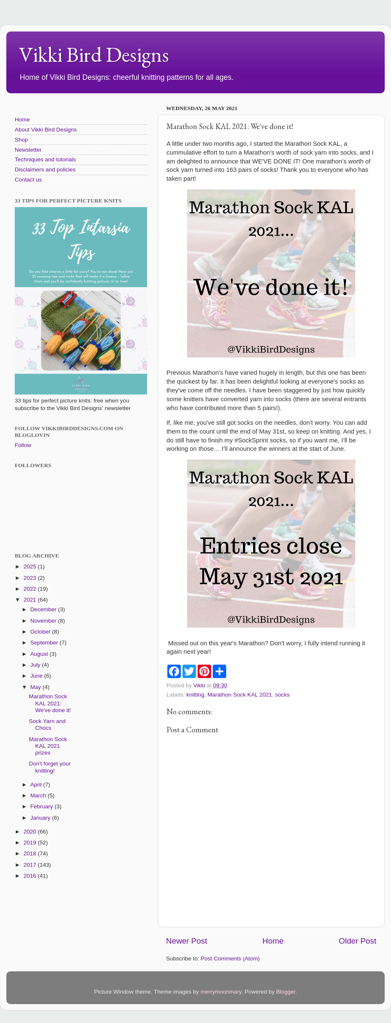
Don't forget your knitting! (50, 766)
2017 (31, 865)
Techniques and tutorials (45, 159)
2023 (31, 578)
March (39, 795)
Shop (21, 140)
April (36, 784)
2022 (31, 589)
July (36, 665)
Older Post (357, 940)
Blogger (286, 992)
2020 (31, 831)
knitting (195, 695)
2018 (31, 853)
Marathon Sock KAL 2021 (240, 695)
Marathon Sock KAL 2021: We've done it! (50, 703)
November (44, 621)
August (40, 654)
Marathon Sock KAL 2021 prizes (48, 746)
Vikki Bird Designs (94, 54)
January (41, 818)
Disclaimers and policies (45, 169)
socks (282, 695)
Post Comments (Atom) (230, 958)
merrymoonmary (221, 992)
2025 (31, 566)
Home (272, 940)
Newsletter (28, 150)
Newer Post (186, 940)
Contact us (28, 179)
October (41, 632)
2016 (31, 876)
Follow (23, 445)
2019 (31, 842)
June (37, 676)
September (45, 642)
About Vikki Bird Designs (46, 129)
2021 (31, 600)
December (44, 609)
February (42, 806)
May (36, 687)
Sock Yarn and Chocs (47, 724)
